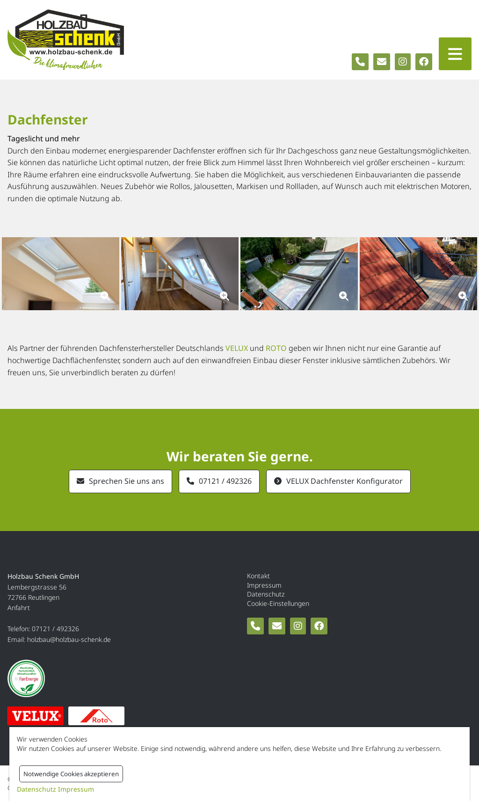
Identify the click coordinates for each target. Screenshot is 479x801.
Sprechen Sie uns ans (126, 481)
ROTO (276, 348)
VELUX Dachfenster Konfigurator (344, 481)
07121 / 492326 (225, 481)
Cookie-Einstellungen (278, 603)
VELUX (236, 348)
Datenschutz (265, 594)
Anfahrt (18, 607)
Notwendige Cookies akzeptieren (71, 774)
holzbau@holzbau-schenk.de (69, 639)
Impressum (264, 585)
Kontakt (258, 575)
